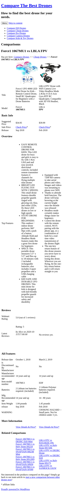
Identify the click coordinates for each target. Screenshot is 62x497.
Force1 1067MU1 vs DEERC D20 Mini (25, 440)
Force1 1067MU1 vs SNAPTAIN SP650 (25, 463)
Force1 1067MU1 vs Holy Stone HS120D (25, 458)
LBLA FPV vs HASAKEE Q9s (46, 441)
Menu (4, 23)
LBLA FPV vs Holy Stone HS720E (48, 446)
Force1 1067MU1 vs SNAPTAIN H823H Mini (25, 451)
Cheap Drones (39, 57)
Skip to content (15, 23)
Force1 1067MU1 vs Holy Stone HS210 (25, 445)
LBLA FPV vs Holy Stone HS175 (48, 461)
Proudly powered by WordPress (15, 489)
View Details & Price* (26, 427)
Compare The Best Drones (26, 5)
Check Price (21, 127)
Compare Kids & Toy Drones (20, 38)
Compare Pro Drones (16, 33)
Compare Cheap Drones (18, 30)
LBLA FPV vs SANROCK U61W (47, 466)
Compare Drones (21, 57)
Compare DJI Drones (16, 28)
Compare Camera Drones (18, 36)
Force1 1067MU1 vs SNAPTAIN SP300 (25, 468)
